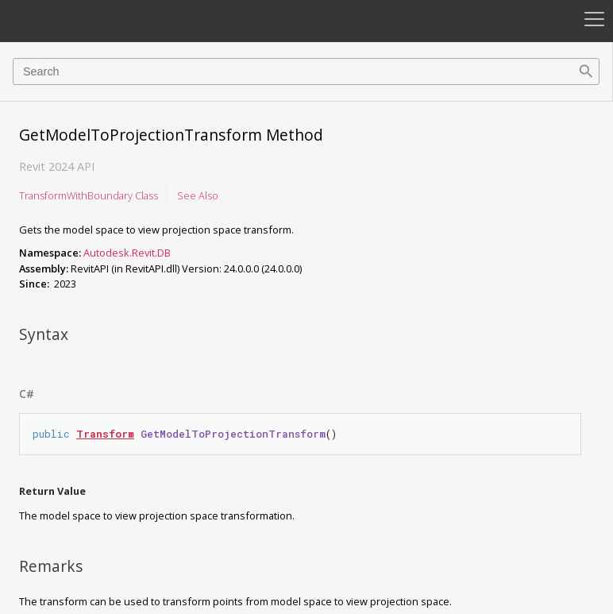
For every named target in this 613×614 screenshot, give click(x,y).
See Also (197, 195)
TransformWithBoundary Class (88, 195)
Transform (105, 433)
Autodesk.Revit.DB (127, 252)
